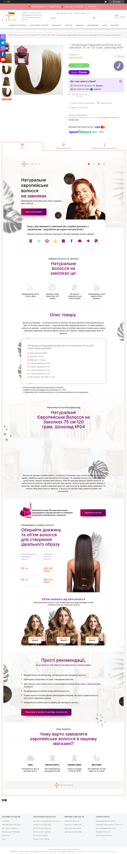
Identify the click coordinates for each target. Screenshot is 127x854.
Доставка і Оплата (10, 828)
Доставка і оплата (39, 25)
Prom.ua (76, 849)
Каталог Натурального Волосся (46, 821)
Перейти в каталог (93, 512)
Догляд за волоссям (73, 832)
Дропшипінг (93, 25)
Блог (105, 25)
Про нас (68, 25)
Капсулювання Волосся (106, 828)
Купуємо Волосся (103, 832)
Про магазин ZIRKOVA (11, 824)
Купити (79, 65)
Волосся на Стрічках (42, 832)
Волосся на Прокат (104, 835)
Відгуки (79, 25)
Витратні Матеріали (72, 828)
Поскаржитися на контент (85, 852)
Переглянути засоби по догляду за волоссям (46, 712)
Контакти (56, 25)
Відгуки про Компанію (11, 832)
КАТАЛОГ (92, 6)
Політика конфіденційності (106, 852)
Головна (5, 821)
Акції (4, 839)
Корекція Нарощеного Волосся (109, 824)
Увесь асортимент (33, 212)
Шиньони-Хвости (71, 821)
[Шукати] (94, 18)
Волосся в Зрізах (40, 835)
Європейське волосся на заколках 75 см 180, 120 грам (32, 35)
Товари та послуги (17, 25)
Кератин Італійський (73, 824)
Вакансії (115, 25)
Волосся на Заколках (42, 824)
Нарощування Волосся (105, 821)
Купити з (79, 72)
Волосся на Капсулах (42, 828)
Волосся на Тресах (41, 839)
